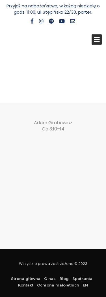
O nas (50, 278)
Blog (64, 278)
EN (85, 285)
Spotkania (82, 278)
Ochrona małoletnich (58, 285)
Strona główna (25, 278)
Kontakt (25, 285)
